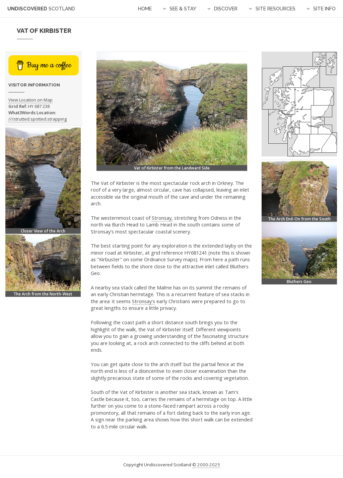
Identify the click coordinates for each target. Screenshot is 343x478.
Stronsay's (143, 301)
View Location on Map (30, 100)
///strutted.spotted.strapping (37, 119)
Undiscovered (41, 8)
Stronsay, (162, 217)
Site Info (324, 8)
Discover (225, 8)
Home (145, 8)
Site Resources (275, 8)
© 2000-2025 (206, 465)
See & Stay (182, 8)
